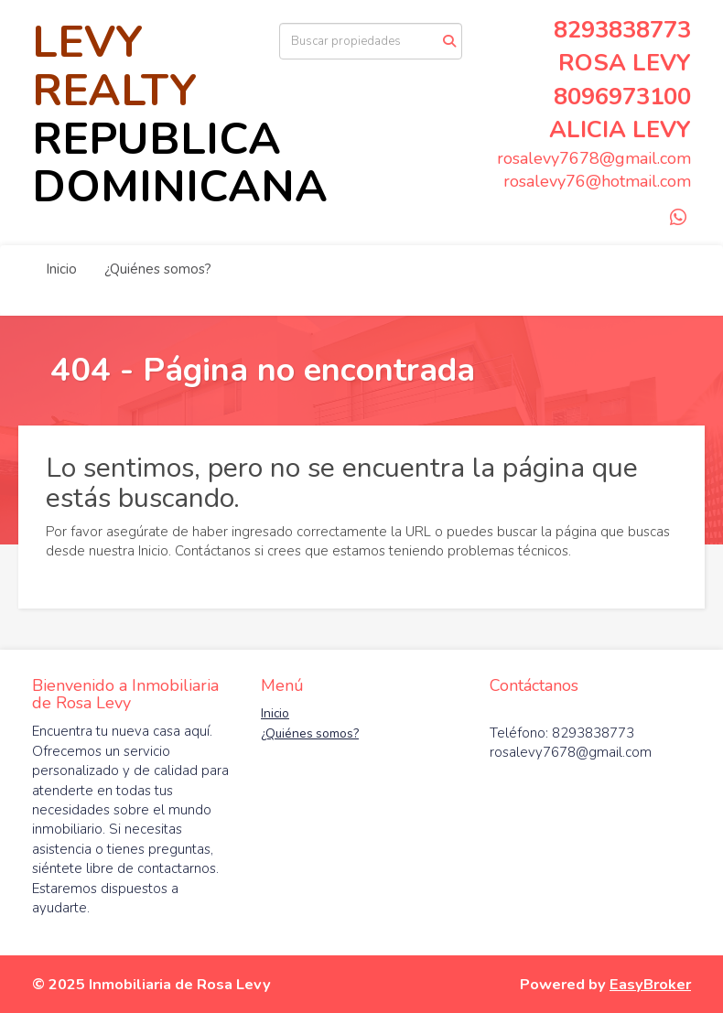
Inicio (61, 269)
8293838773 (622, 30)
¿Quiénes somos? (157, 269)
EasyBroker (650, 984)
